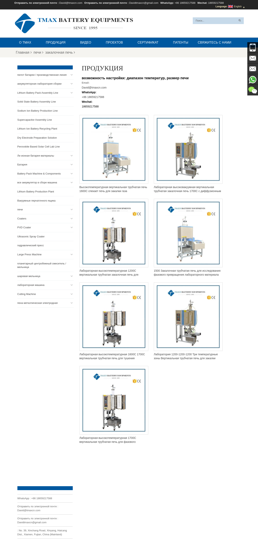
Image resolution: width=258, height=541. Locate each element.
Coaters (21, 218)
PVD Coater (24, 227)
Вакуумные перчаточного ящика (36, 200)
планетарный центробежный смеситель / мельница (41, 265)
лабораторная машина (30, 284)
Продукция (55, 42)
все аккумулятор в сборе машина (37, 182)
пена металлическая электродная (37, 302)
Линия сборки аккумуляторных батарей (146, 490)
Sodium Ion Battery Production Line (37, 110)
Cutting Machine (26, 293)
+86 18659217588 (185, 2)
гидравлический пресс (30, 244)
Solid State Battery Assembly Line (36, 101)
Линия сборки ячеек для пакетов (143, 509)
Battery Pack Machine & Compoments (39, 173)
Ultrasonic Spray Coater (31, 236)
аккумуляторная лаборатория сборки (39, 83)
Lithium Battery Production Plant (35, 191)
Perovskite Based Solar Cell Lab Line (38, 146)
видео (85, 42)
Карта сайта (107, 528)
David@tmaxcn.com (70, 2)
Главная (24, 52)
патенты (180, 42)
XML (121, 528)
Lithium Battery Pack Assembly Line (37, 92)
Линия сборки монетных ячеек (141, 495)
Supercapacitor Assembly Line (34, 119)
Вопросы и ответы (153, 528)
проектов (114, 42)
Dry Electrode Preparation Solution (37, 137)
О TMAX (25, 42)
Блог (199, 528)
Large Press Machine (29, 254)
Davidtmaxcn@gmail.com (143, 2)
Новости (90, 528)
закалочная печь (60, 52)
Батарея (22, 164)
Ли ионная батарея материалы (35, 155)
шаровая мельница (28, 275)
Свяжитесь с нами (214, 42)
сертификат (148, 42)
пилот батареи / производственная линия (42, 74)
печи (38, 52)
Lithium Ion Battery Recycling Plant (37, 128)
